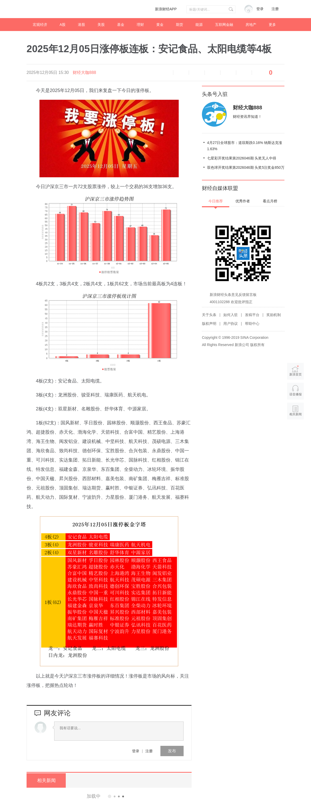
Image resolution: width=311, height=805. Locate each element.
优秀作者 (242, 201)
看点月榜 (270, 201)
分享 (244, 72)
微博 (212, 72)
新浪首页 (295, 370)
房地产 (250, 24)
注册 (275, 9)
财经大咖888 (84, 72)
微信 (228, 72)
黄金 (159, 24)
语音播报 (165, 72)
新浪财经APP (166, 9)
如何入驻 (230, 315)
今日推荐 (215, 201)
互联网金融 (224, 24)
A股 (63, 24)
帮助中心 (252, 323)
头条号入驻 (215, 94)
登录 (135, 751)
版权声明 (209, 323)
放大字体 (196, 72)
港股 (81, 24)
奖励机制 (273, 315)
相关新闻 (46, 780)
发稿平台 (252, 315)
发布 (172, 751)
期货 (179, 24)
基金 (120, 24)
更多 (272, 24)
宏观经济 (40, 24)
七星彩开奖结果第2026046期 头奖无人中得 (241, 158)
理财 (140, 24)
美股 (101, 24)
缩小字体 (181, 72)
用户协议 (230, 323)
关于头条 (209, 315)
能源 (199, 24)
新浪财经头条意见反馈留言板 (233, 295)
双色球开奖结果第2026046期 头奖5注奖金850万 (245, 167)
